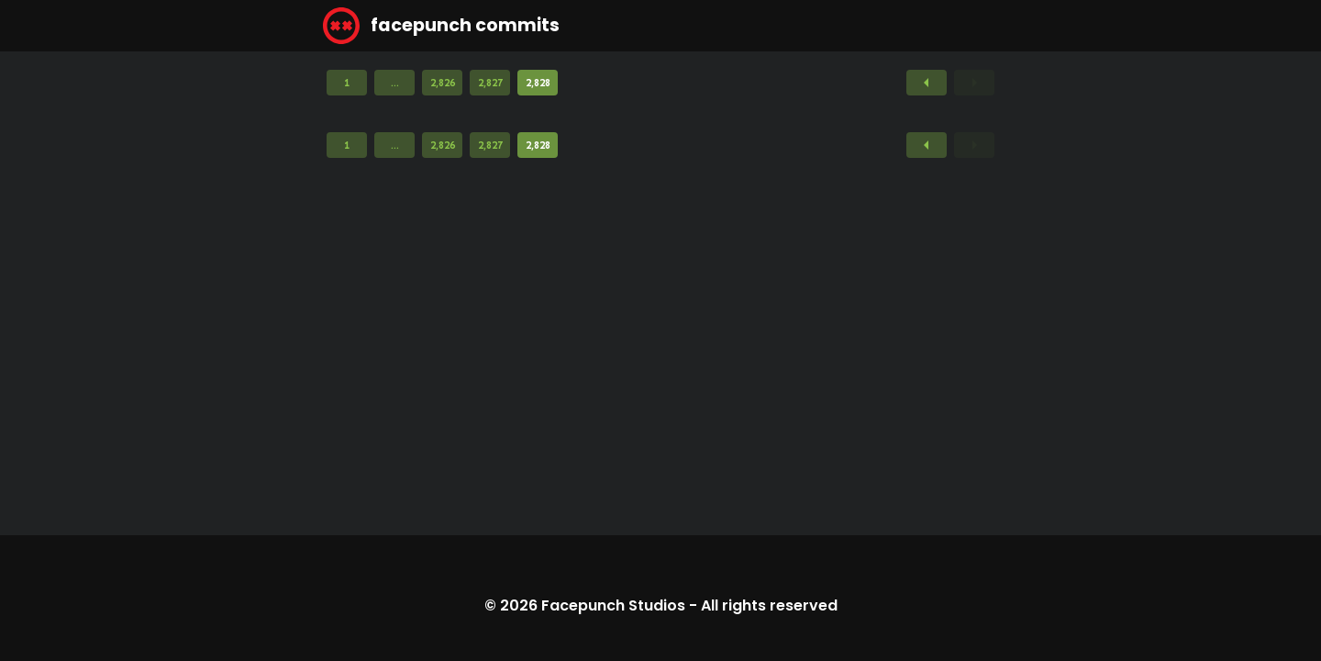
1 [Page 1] (347, 82)
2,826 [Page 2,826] (442, 82)
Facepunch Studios (613, 605)
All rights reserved (769, 605)
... (395, 82)
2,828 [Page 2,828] (538, 82)
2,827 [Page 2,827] (490, 82)
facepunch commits (441, 25)
